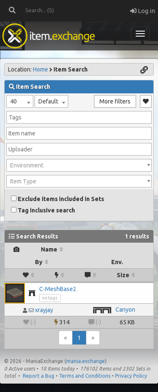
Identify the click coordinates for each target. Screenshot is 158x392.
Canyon (125, 309)
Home (40, 69)
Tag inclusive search (43, 210)
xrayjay (44, 310)
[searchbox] (79, 117)
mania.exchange (85, 361)
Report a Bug (38, 376)
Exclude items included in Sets (57, 199)
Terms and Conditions (84, 376)
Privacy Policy (131, 376)
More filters (115, 101)
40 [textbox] (13, 101)
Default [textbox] (48, 101)
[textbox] (79, 165)
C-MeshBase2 (57, 289)
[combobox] (19, 101)
